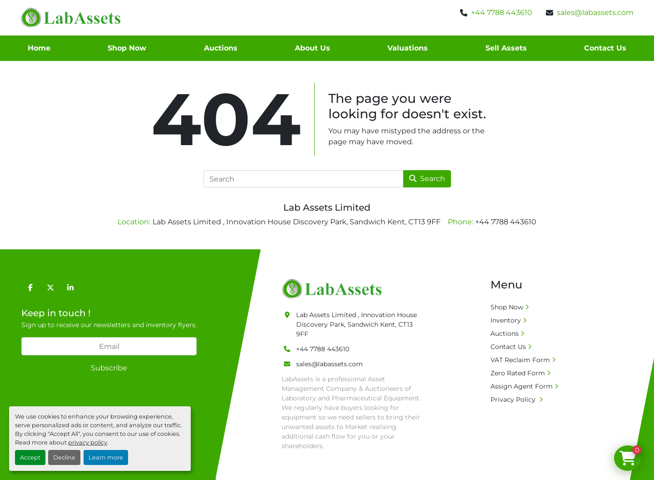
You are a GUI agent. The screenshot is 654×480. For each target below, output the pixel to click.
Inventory (505, 320)
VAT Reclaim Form (520, 360)
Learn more (106, 457)
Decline (64, 457)
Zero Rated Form (517, 373)
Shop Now (127, 48)
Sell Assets (506, 48)
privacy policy (87, 442)
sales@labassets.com (595, 12)
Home (39, 48)
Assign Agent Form (521, 386)
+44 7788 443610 (501, 12)
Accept (30, 457)
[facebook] (30, 287)
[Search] (303, 178)
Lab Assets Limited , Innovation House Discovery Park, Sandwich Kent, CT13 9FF (356, 324)
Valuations (407, 48)
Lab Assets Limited (327, 207)
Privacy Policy (513, 399)
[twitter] (50, 287)
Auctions (221, 48)
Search (427, 178)
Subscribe (109, 368)
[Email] (109, 346)
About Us (312, 48)
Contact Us (605, 48)
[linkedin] (70, 287)
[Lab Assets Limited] (334, 288)
